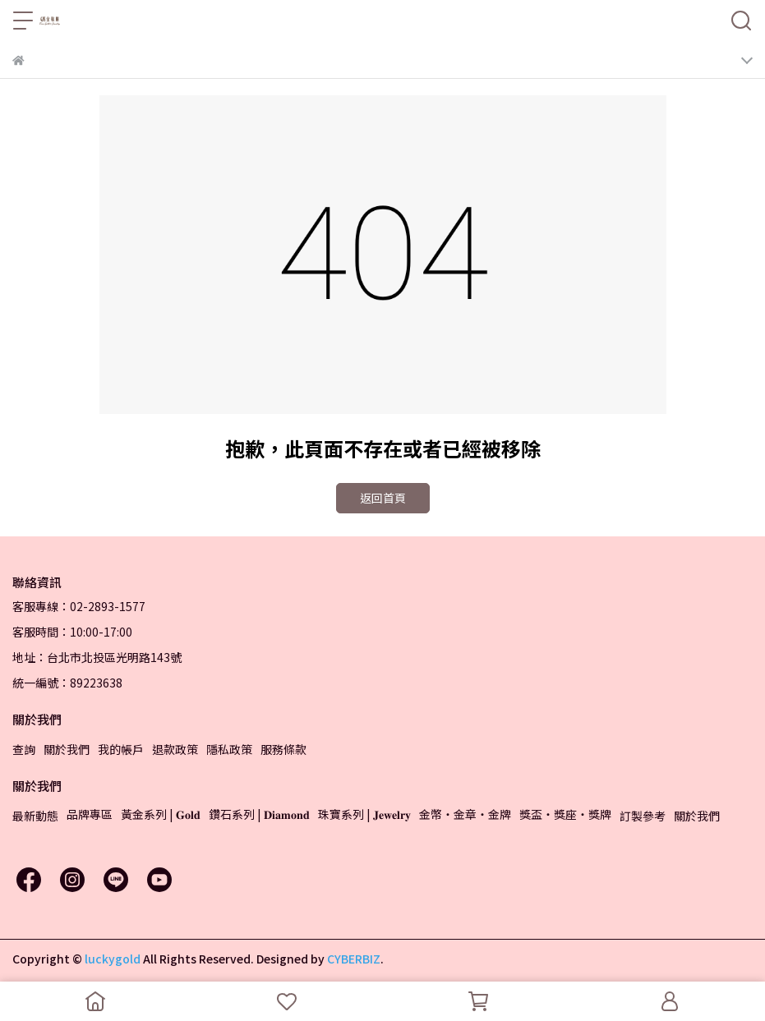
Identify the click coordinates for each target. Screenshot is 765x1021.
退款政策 (175, 749)
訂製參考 (643, 815)
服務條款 (283, 749)
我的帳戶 (121, 749)
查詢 (23, 749)
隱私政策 (229, 749)
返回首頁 (383, 498)
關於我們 (67, 749)
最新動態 (35, 815)
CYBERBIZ (353, 958)
